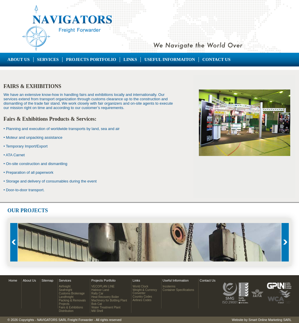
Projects (64, 304)
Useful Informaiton (169, 59)
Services (48, 59)
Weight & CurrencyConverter (145, 291)
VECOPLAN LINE (102, 286)
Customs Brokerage (72, 293)
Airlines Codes (142, 300)
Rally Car (97, 293)
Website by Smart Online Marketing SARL (262, 320)
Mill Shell (97, 311)
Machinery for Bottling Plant (109, 300)
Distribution (66, 311)
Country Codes (142, 296)
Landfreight (66, 297)
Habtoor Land (100, 290)
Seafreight (65, 290)
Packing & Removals (72, 300)
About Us (19, 59)
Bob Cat (96, 304)
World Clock (140, 286)
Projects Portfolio (91, 59)
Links (130, 59)
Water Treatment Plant (106, 307)
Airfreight (65, 286)
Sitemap (47, 280)
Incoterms (169, 286)
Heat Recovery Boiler (105, 297)
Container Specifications (178, 290)
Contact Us (216, 59)
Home (13, 280)
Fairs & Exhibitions (71, 307)
